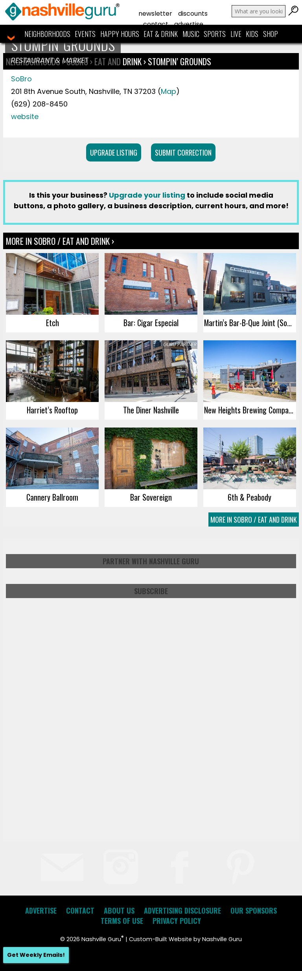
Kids (252, 34)
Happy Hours (119, 34)
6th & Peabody (249, 497)
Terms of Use (122, 921)
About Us (119, 910)
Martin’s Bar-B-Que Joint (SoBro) (250, 323)
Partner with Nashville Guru (151, 561)
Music (190, 34)
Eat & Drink (161, 34)
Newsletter (155, 13)
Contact (155, 24)
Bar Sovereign (151, 497)
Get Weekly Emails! (36, 955)
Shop (270, 34)
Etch (52, 323)
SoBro (21, 79)
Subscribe (151, 591)
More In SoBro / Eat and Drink (253, 519)
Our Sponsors (253, 910)
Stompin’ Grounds (179, 61)
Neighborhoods (47, 34)
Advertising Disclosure (182, 910)
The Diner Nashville (151, 410)
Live (235, 34)
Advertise (188, 24)
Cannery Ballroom (52, 497)
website (25, 116)
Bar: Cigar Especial (151, 323)
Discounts (193, 13)
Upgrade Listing (113, 152)
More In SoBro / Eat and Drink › (60, 241)
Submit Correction (183, 152)
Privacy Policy (177, 921)
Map (168, 91)
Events (85, 34)
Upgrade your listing (147, 195)
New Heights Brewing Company (249, 410)
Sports (215, 34)
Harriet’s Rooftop (52, 410)
